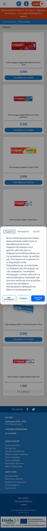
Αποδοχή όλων (38, 298)
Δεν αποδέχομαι (9, 298)
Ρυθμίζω (23, 298)
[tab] (9, 232)
